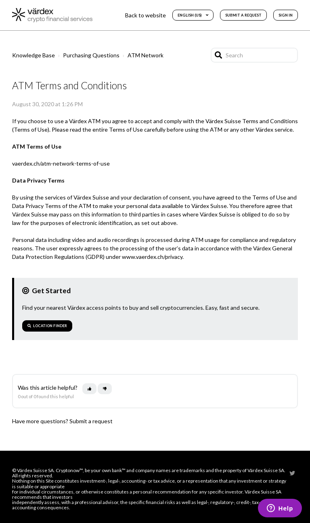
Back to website (145, 15)
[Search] (254, 55)
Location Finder (47, 325)
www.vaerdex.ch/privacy (152, 256)
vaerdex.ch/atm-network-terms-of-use (61, 163)
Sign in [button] (286, 15)
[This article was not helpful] (105, 389)
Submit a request (243, 15)
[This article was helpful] (89, 389)
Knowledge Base (33, 55)
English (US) (190, 15)
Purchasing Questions (91, 55)
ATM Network (145, 55)
